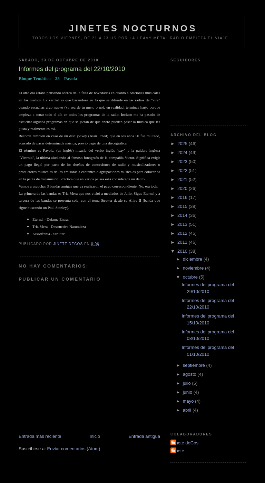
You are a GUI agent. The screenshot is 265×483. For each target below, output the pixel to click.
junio (188, 392)
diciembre (193, 259)
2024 (183, 152)
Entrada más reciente (40, 436)
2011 (183, 242)
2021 (183, 179)
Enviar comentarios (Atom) (73, 448)
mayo (189, 401)
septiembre (194, 365)
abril (188, 410)
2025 (183, 143)
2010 (183, 251)
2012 (183, 233)
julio (187, 383)
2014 (183, 215)
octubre (191, 277)
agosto (190, 374)
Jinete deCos (185, 442)
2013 (183, 224)
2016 (183, 197)
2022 (183, 170)
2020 (183, 188)
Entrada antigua (144, 436)
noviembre (194, 268)
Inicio (95, 436)
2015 (183, 206)
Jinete (178, 450)
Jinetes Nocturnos (133, 28)
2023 (183, 161)
